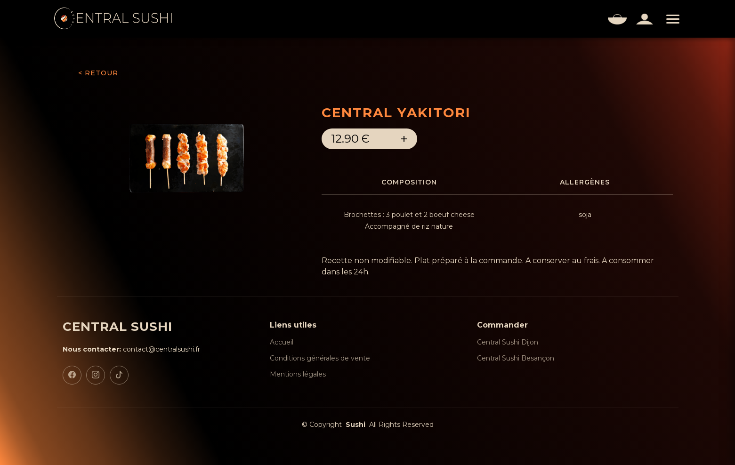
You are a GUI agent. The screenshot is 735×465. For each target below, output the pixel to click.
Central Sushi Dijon (507, 342)
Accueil (281, 342)
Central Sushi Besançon (515, 358)
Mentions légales (298, 374)
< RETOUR (98, 73)
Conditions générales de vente (320, 358)
